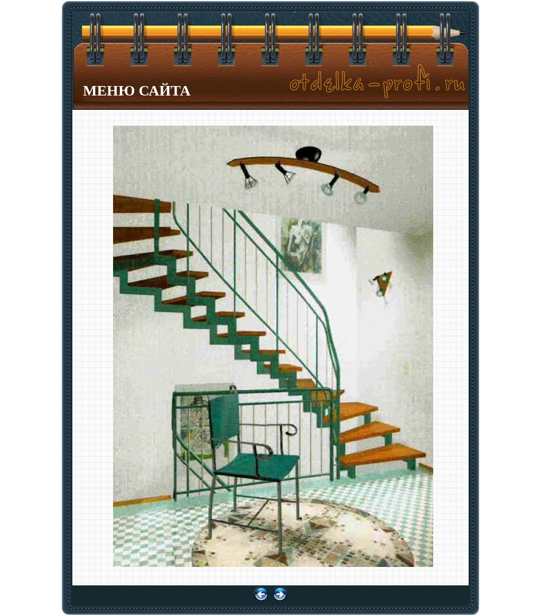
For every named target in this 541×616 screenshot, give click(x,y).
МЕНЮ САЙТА (137, 90)
